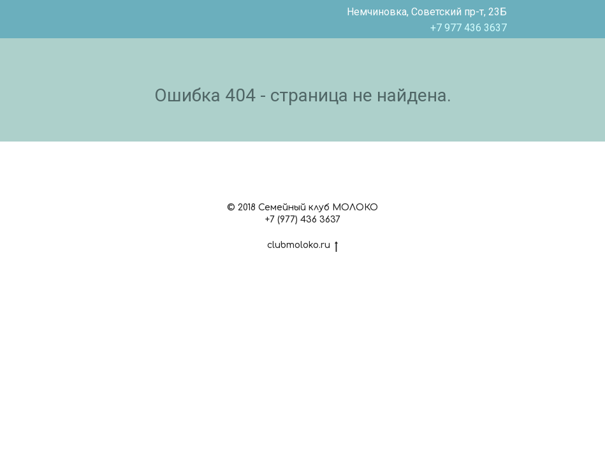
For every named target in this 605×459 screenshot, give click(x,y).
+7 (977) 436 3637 (302, 219)
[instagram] (302, 179)
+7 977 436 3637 (468, 28)
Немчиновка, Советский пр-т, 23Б (427, 12)
